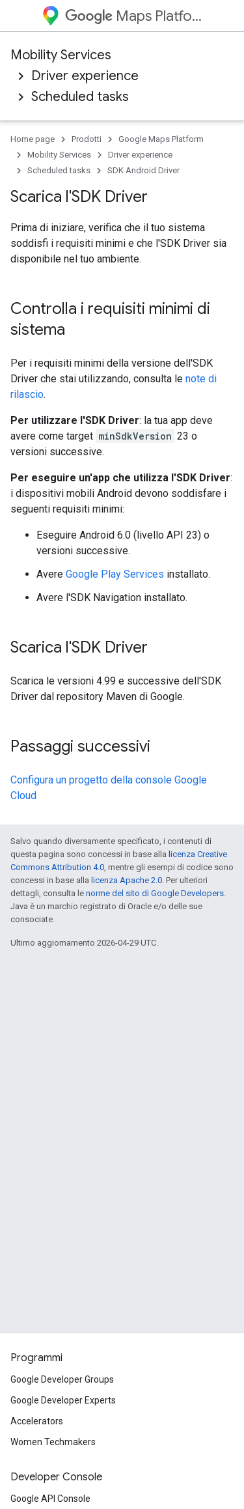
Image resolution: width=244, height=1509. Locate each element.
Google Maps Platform (161, 139)
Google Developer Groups (62, 1379)
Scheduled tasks (80, 97)
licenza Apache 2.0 (126, 880)
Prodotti (87, 139)
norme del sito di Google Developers (155, 893)
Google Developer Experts (63, 1400)
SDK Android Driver (143, 170)
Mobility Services (60, 55)
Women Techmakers (53, 1442)
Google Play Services (115, 574)
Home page (32, 139)
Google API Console (50, 1498)
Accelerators (36, 1421)
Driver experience (85, 76)
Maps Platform (133, 16)
